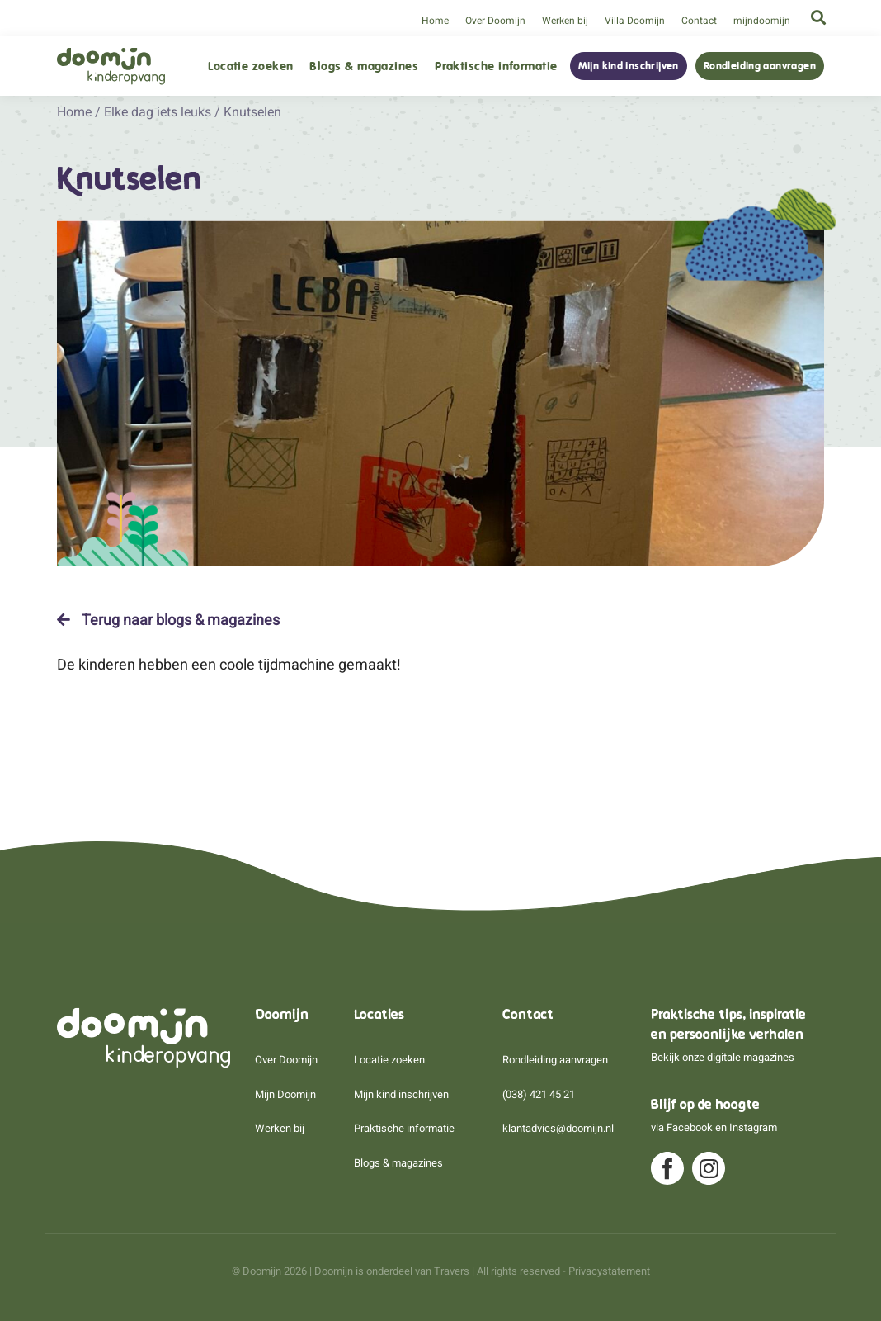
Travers (451, 1271)
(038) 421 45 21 (538, 1094)
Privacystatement (609, 1271)
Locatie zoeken (250, 66)
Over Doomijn (495, 20)
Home (435, 20)
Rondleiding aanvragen (760, 66)
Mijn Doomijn (285, 1094)
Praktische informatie (496, 66)
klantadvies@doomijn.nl (558, 1128)
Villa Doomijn (635, 20)
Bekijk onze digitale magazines (722, 1057)
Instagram (753, 1127)
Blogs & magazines (363, 66)
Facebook (690, 1127)
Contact (699, 20)
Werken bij (565, 20)
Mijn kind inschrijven (628, 66)
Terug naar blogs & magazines (168, 620)
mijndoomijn (761, 20)
